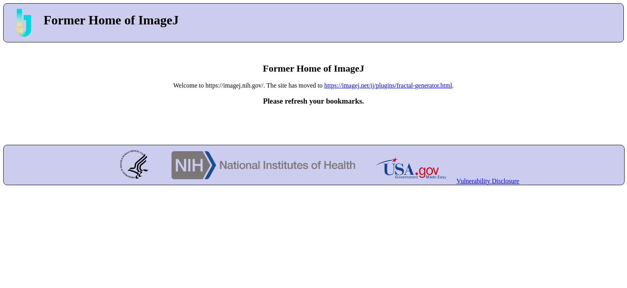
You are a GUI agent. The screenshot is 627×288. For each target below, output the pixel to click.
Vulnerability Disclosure (488, 181)
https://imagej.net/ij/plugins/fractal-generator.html (388, 85)
